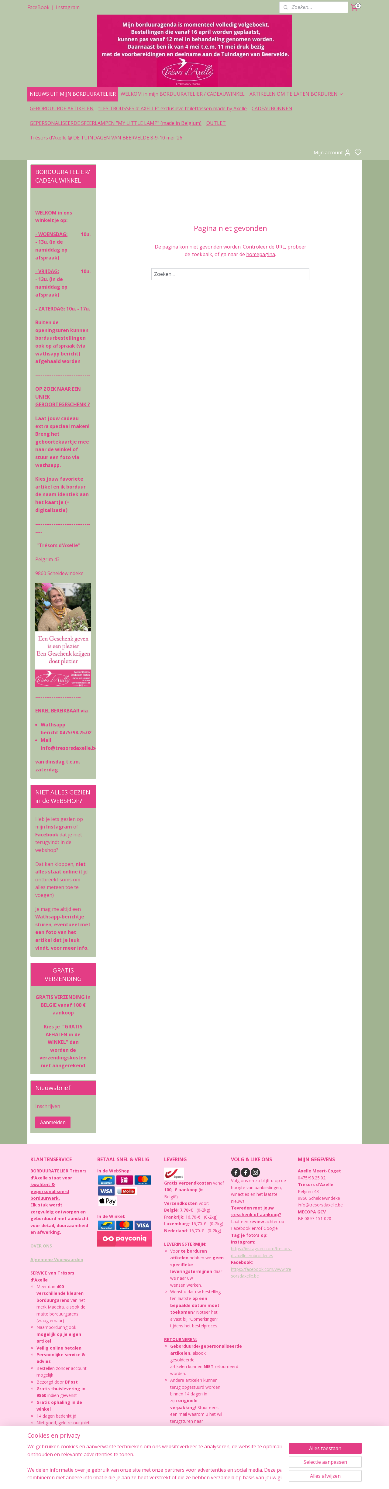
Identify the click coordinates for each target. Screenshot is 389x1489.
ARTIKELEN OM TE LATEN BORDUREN (297, 94)
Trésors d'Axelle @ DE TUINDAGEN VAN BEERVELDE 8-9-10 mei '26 (106, 137)
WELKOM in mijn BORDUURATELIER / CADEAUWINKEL (183, 94)
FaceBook (38, 7)
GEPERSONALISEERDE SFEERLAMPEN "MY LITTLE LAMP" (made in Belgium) (115, 123)
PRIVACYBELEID (49, 1443)
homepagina (260, 254)
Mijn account (332, 152)
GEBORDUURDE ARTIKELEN (62, 108)
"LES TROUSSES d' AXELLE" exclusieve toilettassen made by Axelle (172, 108)
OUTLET (216, 123)
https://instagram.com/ (253, 1248)
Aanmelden (53, 1122)
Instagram (68, 7)
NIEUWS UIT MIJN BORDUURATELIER (73, 94)
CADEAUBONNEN (272, 108)
